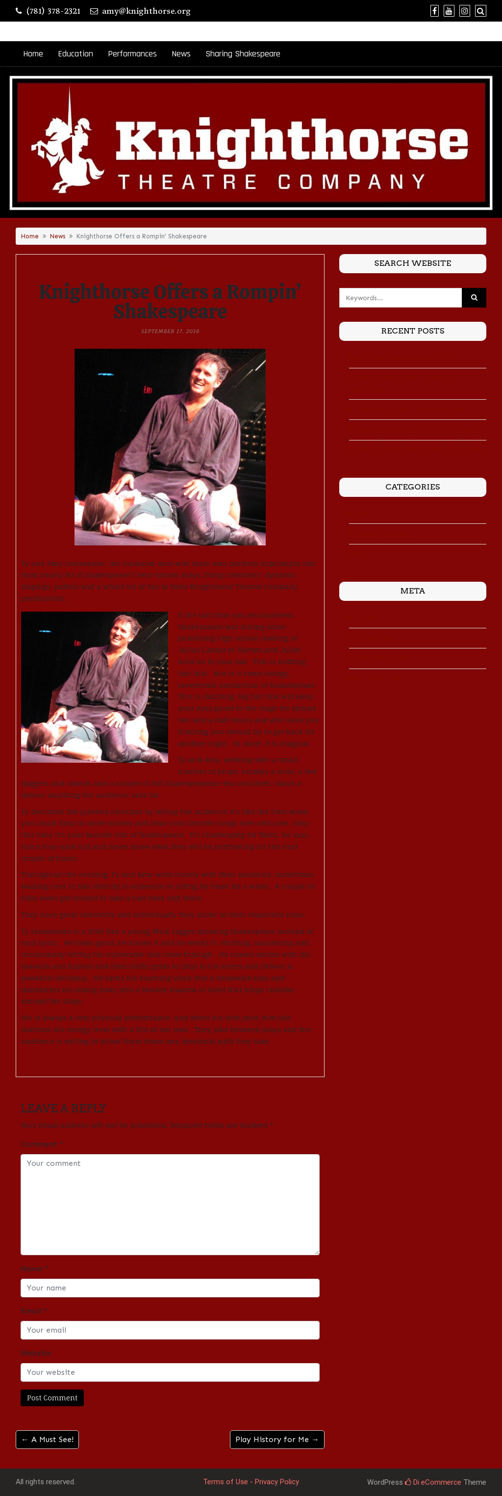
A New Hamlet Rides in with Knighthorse (420, 450)
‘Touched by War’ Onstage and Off (411, 409)
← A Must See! (47, 1439)
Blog (361, 513)
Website (36, 1353)
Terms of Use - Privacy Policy (251, 1481)
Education (75, 53)
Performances (132, 53)
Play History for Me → (277, 1439)
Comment (42, 1144)
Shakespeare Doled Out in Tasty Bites (416, 429)
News (181, 53)
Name (35, 1268)
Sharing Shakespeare (242, 53)
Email (34, 1310)
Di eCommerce (433, 1482)
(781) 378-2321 (53, 11)
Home (33, 53)
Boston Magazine (383, 533)
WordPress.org (378, 678)
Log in (364, 617)
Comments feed (381, 658)
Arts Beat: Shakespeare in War (404, 357)
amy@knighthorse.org (146, 11)
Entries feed (374, 638)
